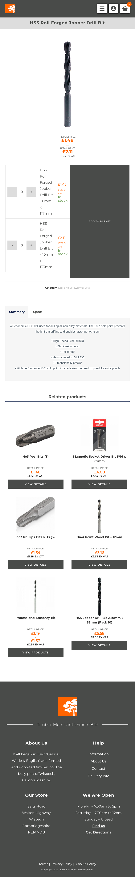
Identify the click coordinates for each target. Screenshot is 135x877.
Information (98, 754)
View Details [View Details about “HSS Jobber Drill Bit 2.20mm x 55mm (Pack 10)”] (99, 645)
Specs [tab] (37, 312)
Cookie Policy (86, 864)
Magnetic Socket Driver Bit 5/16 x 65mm (99, 459)
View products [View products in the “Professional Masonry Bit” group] (35, 653)
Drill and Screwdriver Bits (74, 287)
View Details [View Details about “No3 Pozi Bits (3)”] (36, 484)
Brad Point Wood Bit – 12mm (99, 537)
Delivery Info (98, 776)
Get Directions (98, 833)
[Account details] (113, 8)
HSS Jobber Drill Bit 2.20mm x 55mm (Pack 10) (100, 620)
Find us (98, 826)
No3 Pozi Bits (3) (35, 456)
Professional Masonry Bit (35, 618)
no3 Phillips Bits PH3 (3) (35, 537)
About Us (98, 762)
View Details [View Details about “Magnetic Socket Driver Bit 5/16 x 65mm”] (99, 484)
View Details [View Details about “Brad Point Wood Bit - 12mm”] (99, 565)
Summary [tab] (17, 312)
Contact (98, 769)
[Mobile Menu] (102, 8)
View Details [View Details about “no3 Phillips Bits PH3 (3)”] (36, 565)
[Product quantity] (22, 192)
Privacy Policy (62, 864)
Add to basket (100, 221)
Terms (43, 864)
